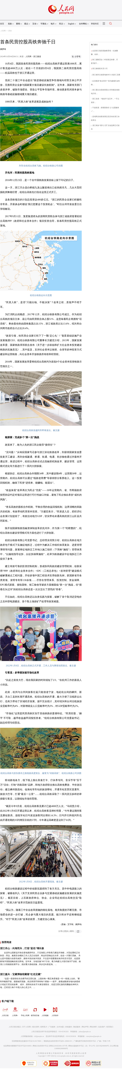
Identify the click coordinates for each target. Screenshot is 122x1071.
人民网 (3, 31)
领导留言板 (35, 1010)
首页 (2, 24)
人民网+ (15, 1010)
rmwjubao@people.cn (93, 1036)
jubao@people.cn (85, 1031)
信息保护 (101, 1027)
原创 (10, 31)
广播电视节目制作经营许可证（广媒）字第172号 (92, 1041)
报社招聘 (35, 1027)
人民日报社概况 (15, 1027)
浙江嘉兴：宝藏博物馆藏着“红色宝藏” (21, 974)
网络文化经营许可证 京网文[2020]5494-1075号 (50, 1046)
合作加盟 (60, 1027)
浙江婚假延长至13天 (100, 68)
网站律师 (93, 1027)
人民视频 (45, 1010)
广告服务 (52, 1027)
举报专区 (95, 24)
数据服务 (76, 1027)
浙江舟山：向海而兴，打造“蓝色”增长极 (22, 948)
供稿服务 (68, 1027)
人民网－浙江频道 (33, 56)
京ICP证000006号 (102, 1046)
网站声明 (85, 1027)
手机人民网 (25, 1010)
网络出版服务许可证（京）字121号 (81, 1046)
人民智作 (55, 1010)
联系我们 (109, 1027)
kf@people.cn (39, 1036)
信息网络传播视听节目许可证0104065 (17, 1046)
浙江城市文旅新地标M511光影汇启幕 (106, 75)
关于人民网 (26, 1027)
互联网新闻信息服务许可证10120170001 (27, 1041)
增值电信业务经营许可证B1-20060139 (58, 1041)
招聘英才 (43, 1027)
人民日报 (5, 1010)
